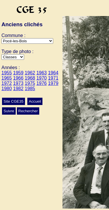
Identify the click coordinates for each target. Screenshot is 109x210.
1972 (6, 83)
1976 (41, 83)
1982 (18, 88)
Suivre (8, 111)
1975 (30, 83)
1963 (41, 72)
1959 (18, 72)
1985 (30, 88)
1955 (6, 72)
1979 (53, 83)
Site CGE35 (13, 101)
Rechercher (28, 111)
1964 (53, 72)
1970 (41, 78)
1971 (53, 78)
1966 (18, 78)
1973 (18, 83)
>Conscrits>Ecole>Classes (12, 57)
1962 (30, 72)
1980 (6, 88)
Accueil (35, 101)
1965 (6, 78)
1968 (30, 78)
